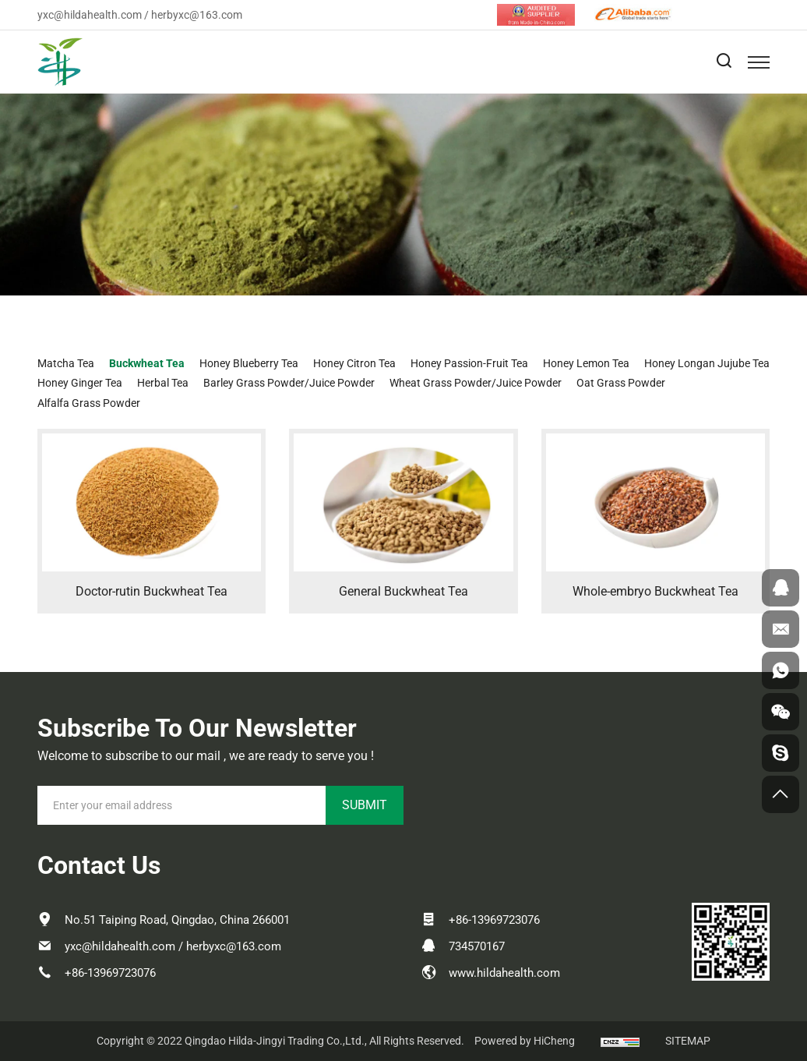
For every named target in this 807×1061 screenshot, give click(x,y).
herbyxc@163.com (196, 15)
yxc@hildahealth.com (89, 15)
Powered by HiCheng (524, 1040)
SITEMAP (687, 1040)
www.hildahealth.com (504, 973)
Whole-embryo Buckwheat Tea (655, 591)
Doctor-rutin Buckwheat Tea (151, 591)
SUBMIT (364, 805)
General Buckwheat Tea (403, 591)
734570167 (477, 946)
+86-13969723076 (110, 973)
